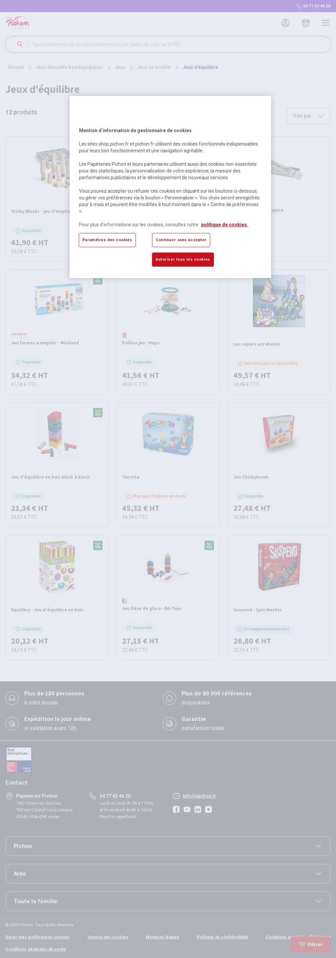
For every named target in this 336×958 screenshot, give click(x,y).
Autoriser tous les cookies (183, 259)
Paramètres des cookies (107, 239)
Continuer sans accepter (181, 239)
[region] (170, 187)
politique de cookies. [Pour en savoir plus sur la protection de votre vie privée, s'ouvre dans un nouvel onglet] (224, 224)
